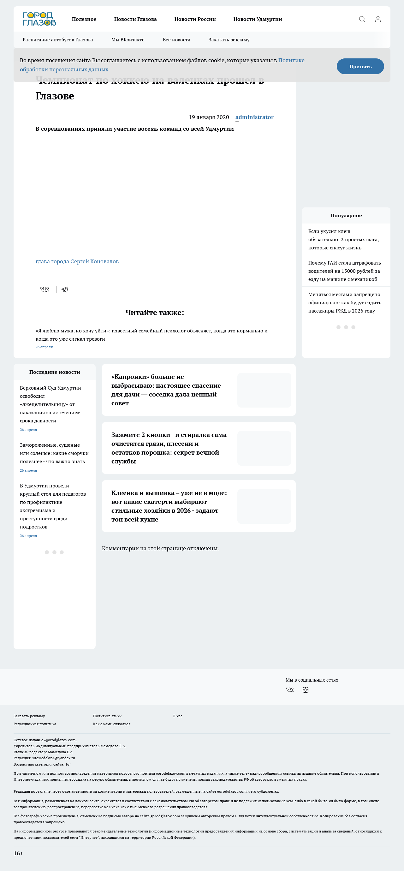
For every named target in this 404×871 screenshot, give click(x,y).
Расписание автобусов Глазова (58, 40)
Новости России (195, 19)
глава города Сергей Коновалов (77, 261)
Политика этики (107, 715)
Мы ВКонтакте (128, 40)
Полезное (84, 19)
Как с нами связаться (111, 723)
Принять (360, 66)
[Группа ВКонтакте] (290, 690)
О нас (177, 715)
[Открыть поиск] (362, 19)
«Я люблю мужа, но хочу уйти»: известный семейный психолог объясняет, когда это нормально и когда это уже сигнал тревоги (155, 339)
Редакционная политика (35, 723)
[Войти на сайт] (377, 19)
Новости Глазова (135, 19)
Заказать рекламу (229, 40)
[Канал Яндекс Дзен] (305, 690)
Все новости (176, 40)
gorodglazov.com (170, 773)
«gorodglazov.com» (60, 739)
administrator (254, 117)
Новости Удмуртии (258, 19)
